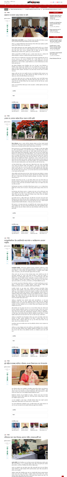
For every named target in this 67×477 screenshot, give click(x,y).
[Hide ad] (63, 476)
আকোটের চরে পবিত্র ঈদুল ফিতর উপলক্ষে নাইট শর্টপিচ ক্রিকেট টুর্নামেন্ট (56, 24)
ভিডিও (57, 4)
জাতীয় (12, 4)
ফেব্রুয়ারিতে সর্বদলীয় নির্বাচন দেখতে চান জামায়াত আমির (50, 9)
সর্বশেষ (8, 4)
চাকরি (28, 4)
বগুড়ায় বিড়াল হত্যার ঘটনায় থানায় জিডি (33, 9)
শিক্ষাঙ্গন (24, 4)
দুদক (16, 4)
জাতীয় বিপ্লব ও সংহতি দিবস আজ (19, 9)
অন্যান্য (61, 4)
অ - (7, 35)
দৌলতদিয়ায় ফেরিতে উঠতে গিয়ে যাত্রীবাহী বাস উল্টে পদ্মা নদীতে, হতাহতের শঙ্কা (56, 17)
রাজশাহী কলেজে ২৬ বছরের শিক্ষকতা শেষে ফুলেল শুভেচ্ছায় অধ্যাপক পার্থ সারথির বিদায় (55, 47)
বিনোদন (53, 4)
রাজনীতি (19, 4)
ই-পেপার (51, 2)
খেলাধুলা (44, 4)
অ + (7, 33)
